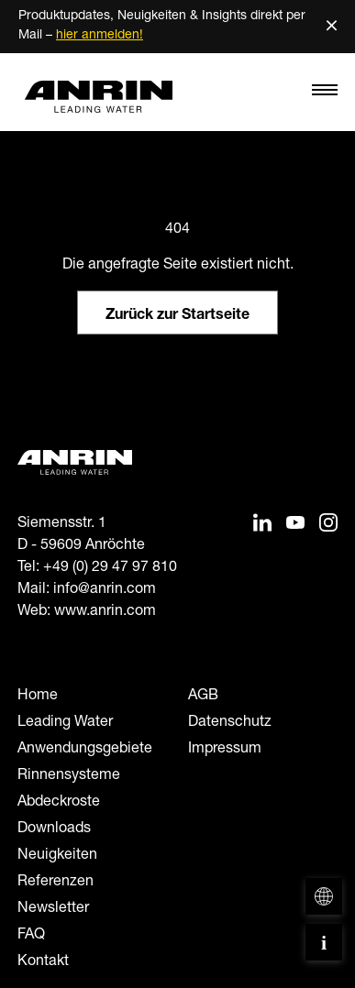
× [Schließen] (331, 26)
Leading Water (65, 723)
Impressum (224, 749)
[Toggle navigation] (325, 94)
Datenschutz (230, 723)
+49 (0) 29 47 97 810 (110, 568)
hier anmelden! (99, 35)
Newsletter (53, 909)
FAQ (31, 935)
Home (37, 696)
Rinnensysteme (68, 776)
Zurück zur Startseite (177, 316)
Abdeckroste (58, 803)
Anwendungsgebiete (84, 749)
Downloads (54, 829)
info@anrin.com (104, 590)
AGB (203, 696)
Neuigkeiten (57, 856)
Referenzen (55, 882)
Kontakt (43, 962)
